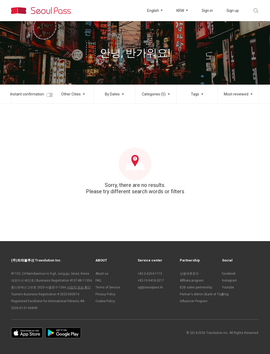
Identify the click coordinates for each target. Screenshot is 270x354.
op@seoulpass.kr (150, 287)
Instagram (229, 280)
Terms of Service (107, 287)
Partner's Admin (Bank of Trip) (198, 294)
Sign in (207, 10)
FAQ (98, 280)
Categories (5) (154, 94)
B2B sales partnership (196, 287)
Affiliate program (192, 280)
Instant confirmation (27, 94)
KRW (180, 10)
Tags (195, 94)
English (153, 10)
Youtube (228, 287)
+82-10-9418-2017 (151, 280)
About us (101, 273)
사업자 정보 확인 (79, 287)
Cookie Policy (105, 301)
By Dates (112, 94)
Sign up (232, 10)
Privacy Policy (105, 294)
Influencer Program (194, 301)
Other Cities (71, 94)
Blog (225, 294)
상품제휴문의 (189, 273)
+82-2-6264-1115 (150, 273)
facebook (228, 273)
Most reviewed (236, 94)
